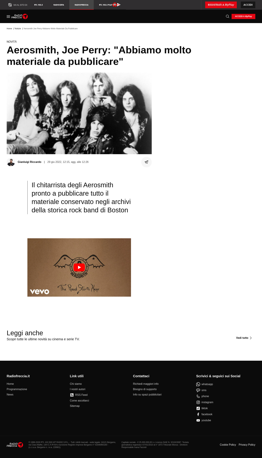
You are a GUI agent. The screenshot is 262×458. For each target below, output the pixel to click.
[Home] (19, 16)
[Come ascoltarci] (79, 400)
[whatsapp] (204, 384)
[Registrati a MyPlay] (221, 5)
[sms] (201, 390)
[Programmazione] (17, 389)
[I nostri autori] (77, 389)
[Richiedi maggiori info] (146, 384)
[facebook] (204, 414)
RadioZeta (58, 5)
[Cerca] (228, 16)
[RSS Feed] (79, 395)
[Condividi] (146, 162)
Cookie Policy (228, 444)
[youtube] (203, 420)
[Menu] (8, 16)
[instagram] (204, 402)
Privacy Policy (247, 444)
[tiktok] (202, 408)
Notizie (18, 28)
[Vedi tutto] (244, 338)
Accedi (248, 4)
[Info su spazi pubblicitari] (147, 394)
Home (9, 28)
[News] (10, 394)
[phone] (202, 396)
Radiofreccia (81, 5)
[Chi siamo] (76, 384)
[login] (243, 16)
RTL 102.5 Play (110, 5)
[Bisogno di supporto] (145, 389)
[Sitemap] (75, 406)
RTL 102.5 (38, 5)
